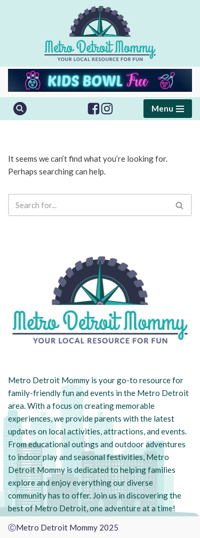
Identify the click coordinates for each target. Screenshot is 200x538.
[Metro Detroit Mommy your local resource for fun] (100, 33)
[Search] (20, 108)
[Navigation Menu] (167, 108)
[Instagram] (107, 108)
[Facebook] (93, 108)
